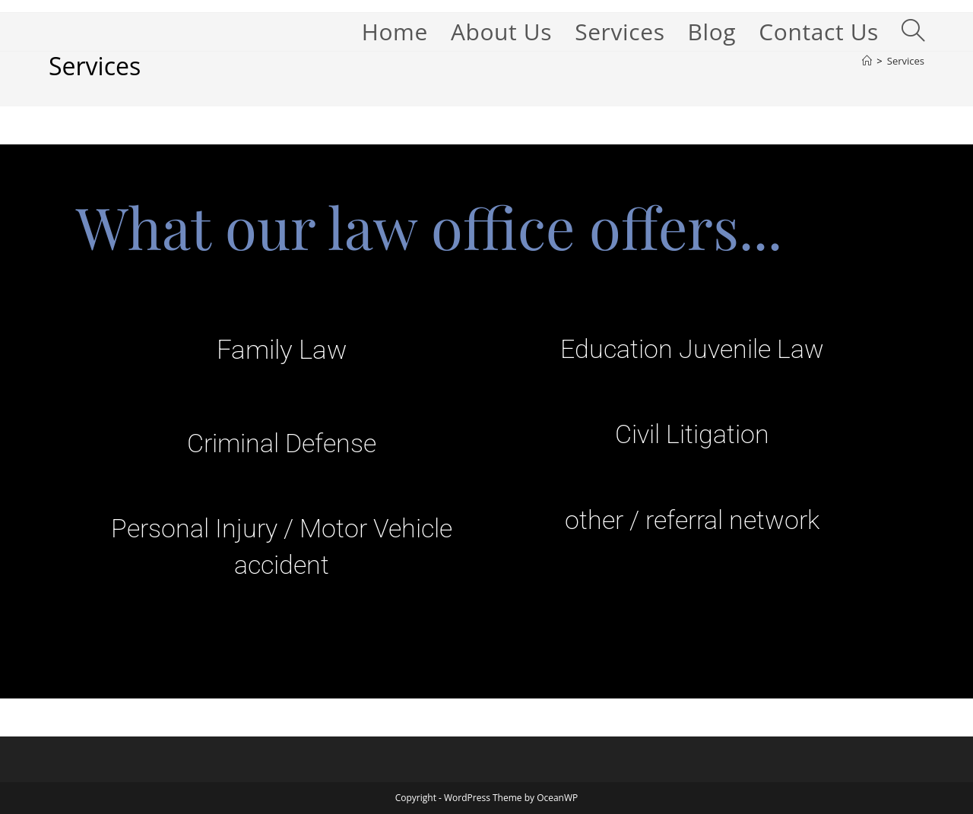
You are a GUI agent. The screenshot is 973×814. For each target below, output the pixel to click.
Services (905, 61)
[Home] (867, 61)
